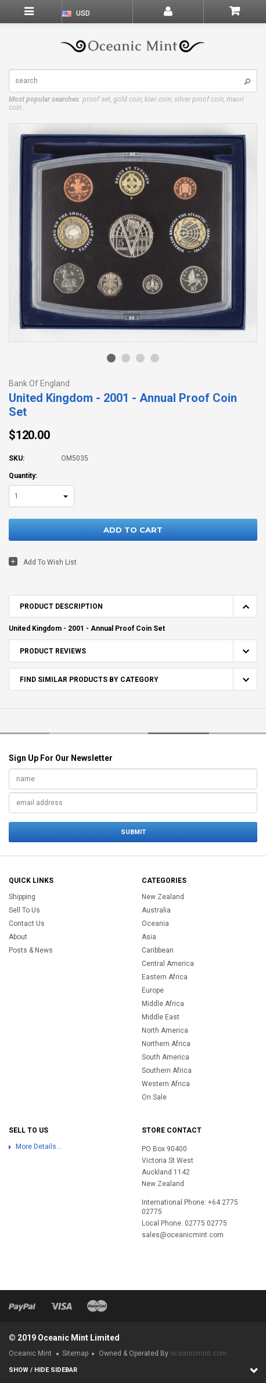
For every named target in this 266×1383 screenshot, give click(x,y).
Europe (153, 990)
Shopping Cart (234, 11)
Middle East (160, 1017)
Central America (168, 964)
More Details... (39, 1147)
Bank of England (39, 383)
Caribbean (158, 950)
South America (165, 1057)
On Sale (154, 1097)
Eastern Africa (165, 977)
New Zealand (163, 897)
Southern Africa (167, 1070)
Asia (149, 937)
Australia (156, 910)
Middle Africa (163, 1004)
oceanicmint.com (198, 1353)
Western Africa (166, 1084)
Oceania (155, 923)
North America (165, 1030)
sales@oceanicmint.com (183, 1235)
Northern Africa (166, 1044)
